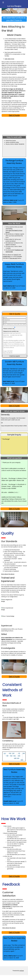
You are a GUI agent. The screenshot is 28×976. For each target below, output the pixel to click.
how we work (13, 258)
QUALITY (16, 255)
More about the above (7, 574)
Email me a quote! (14, 356)
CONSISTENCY (7, 256)
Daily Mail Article (9, 59)
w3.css (22, 970)
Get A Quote (14, 115)
